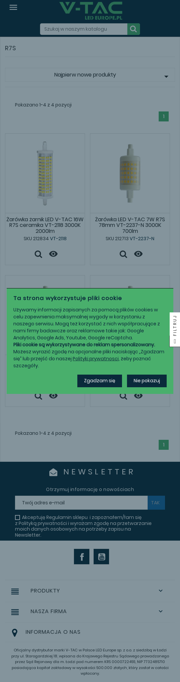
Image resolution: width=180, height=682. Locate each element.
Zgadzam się (99, 380)
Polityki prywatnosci (96, 358)
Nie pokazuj (147, 380)
